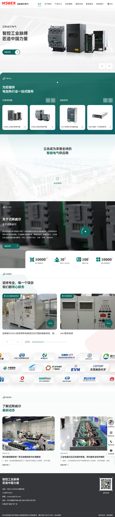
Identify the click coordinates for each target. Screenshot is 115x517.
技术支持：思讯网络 (106, 515)
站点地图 (58, 515)
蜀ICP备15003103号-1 (46, 515)
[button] (102, 66)
